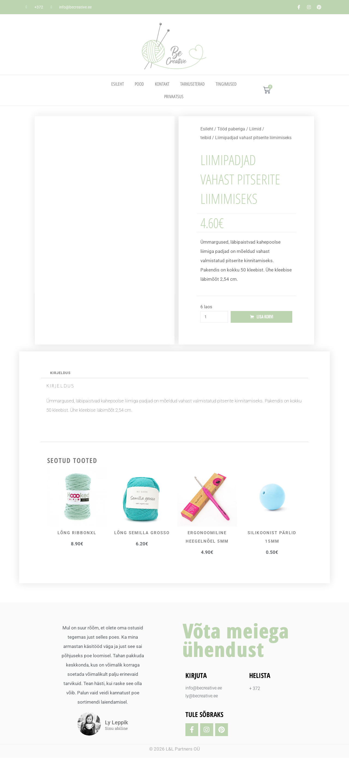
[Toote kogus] (214, 317)
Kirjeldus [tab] (61, 374)
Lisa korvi (265, 317)
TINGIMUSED (226, 84)
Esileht (117, 84)
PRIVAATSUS (173, 96)
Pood (139, 84)
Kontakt (162, 84)
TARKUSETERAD (192, 84)
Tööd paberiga (231, 129)
